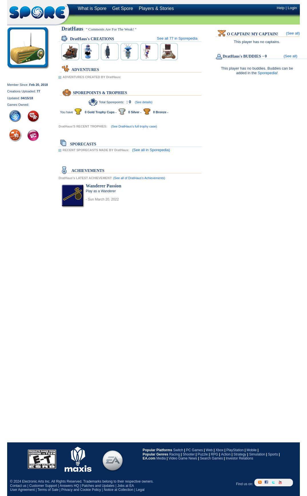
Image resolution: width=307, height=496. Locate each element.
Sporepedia (267, 73)
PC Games (194, 450)
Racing (174, 454)
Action (225, 454)
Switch (178, 450)
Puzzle (203, 454)
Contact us (18, 486)
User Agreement (22, 490)
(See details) (144, 102)
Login (292, 8)
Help (280, 8)
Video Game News (183, 458)
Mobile (251, 450)
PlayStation (235, 450)
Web (209, 450)
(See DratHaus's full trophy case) (134, 126)
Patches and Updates (98, 486)
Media (161, 458)
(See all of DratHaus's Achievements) (139, 178)
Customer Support (43, 486)
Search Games (211, 458)
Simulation (257, 454)
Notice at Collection (118, 490)
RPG (214, 454)
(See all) (293, 33)
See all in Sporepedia (177, 38)
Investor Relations (239, 458)
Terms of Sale (47, 490)
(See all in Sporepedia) (151, 150)
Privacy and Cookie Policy (81, 490)
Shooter (189, 454)
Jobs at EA (125, 486)
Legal (140, 490)
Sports (273, 454)
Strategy (240, 454)
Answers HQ (69, 486)
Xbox (219, 450)
